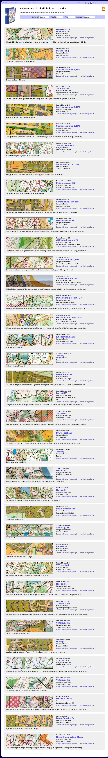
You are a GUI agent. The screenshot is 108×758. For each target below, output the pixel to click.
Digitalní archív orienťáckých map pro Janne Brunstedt (16, 3)
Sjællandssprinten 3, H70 (68, 69)
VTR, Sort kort (63, 660)
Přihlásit (34, 3)
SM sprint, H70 (63, 88)
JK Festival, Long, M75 (67, 240)
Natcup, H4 (61, 470)
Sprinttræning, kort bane (67, 164)
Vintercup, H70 (63, 527)
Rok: (52, 17)
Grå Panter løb (63, 31)
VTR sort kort (62, 565)
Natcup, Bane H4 (64, 699)
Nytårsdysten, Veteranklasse (69, 737)
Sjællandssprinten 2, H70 (68, 107)
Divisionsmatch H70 (65, 183)
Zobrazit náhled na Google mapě (66, 38)
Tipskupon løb (63, 603)
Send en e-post (38, 754)
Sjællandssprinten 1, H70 (68, 126)
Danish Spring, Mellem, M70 (69, 298)
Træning (60, 356)
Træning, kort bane (65, 145)
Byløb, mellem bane (65, 509)
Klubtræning (62, 546)
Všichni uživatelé (80, 3)
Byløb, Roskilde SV (65, 718)
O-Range (60, 642)
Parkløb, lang (62, 51)
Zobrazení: (79, 17)
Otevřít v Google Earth (87, 38)
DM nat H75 (61, 393)
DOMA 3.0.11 (103, 3)
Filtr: (66, 17)
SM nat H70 (61, 413)
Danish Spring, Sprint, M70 (69, 317)
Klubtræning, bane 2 (65, 337)
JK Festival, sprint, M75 (67, 278)
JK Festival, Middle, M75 (67, 259)
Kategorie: (35, 17)
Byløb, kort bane (64, 374)
